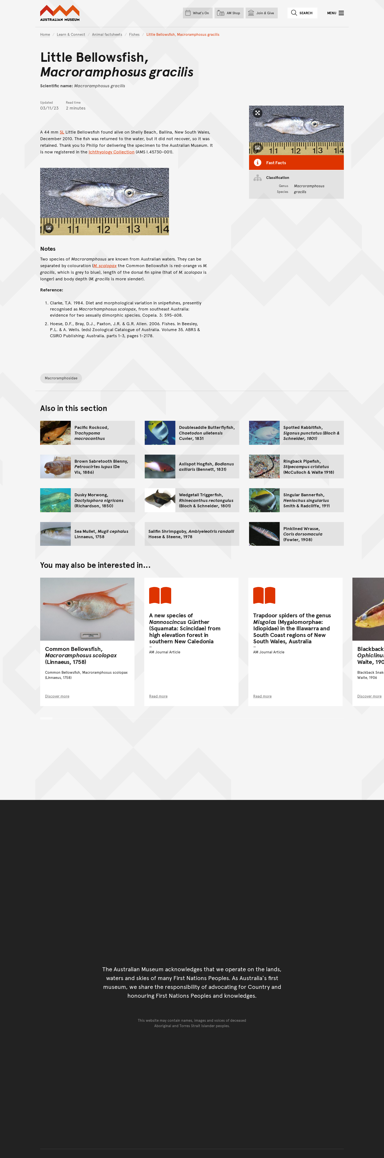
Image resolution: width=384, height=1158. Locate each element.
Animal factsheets (107, 34)
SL (62, 132)
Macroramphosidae (61, 377)
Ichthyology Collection (111, 152)
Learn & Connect (71, 34)
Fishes (134, 34)
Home (45, 34)
